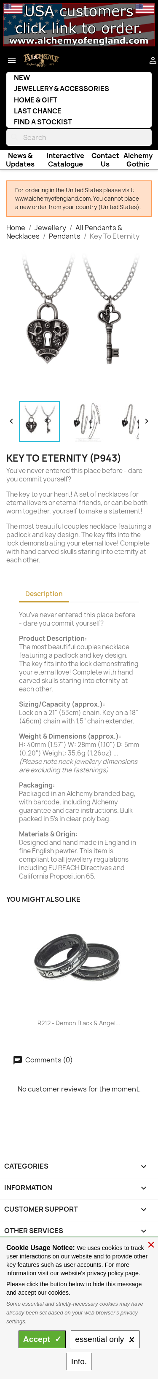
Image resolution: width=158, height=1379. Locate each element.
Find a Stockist (43, 121)
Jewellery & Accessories (61, 88)
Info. (79, 1361)
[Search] (79, 137)
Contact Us (105, 160)
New (22, 77)
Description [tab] (44, 593)
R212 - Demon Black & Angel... (79, 1023)
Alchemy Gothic (138, 160)
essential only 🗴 (105, 1339)
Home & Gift (35, 100)
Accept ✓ (42, 1339)
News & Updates (20, 160)
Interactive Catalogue (65, 160)
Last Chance (38, 111)
